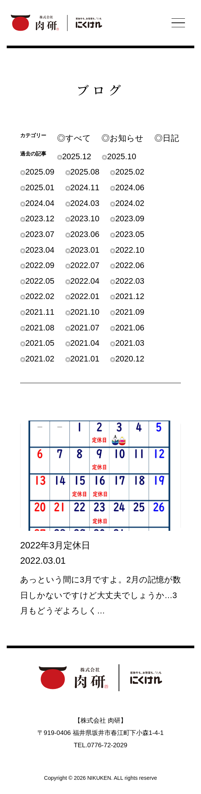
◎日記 (166, 138)
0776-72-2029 (107, 745)
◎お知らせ (122, 138)
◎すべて (74, 138)
